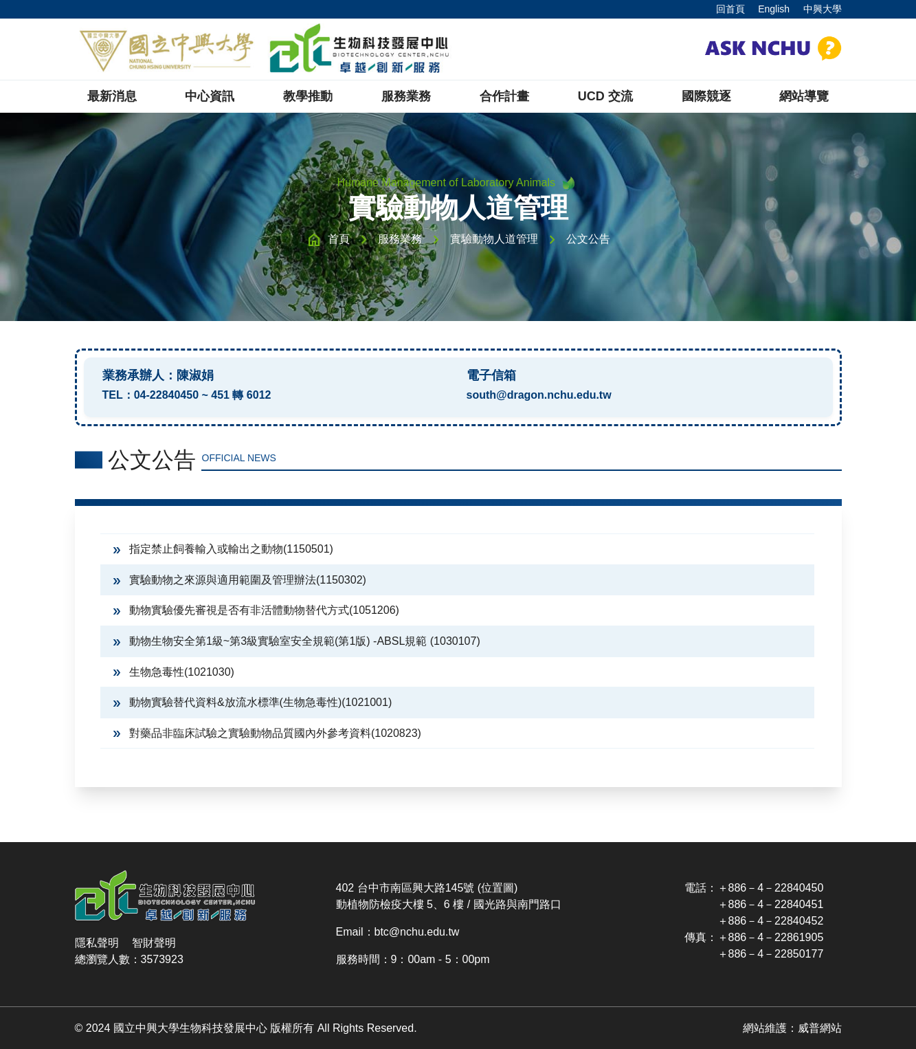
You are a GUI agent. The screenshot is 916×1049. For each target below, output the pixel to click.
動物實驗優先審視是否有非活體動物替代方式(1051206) (255, 610)
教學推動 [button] (308, 96)
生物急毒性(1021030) (172, 672)
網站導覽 (804, 96)
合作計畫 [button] (504, 96)
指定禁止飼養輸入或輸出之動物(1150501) (222, 549)
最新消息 (112, 96)
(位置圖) (498, 888)
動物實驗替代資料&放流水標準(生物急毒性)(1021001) (251, 702)
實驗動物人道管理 (494, 239)
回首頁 (730, 8)
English (774, 8)
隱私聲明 (97, 943)
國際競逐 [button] (706, 96)
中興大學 (822, 8)
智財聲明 (154, 943)
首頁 (339, 239)
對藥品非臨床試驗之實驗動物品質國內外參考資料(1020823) (266, 733)
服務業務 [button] (406, 96)
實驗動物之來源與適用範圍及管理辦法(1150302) (238, 580)
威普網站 (820, 1028)
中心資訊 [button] (209, 96)
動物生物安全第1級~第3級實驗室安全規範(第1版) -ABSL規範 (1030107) (295, 641)
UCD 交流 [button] (605, 96)
